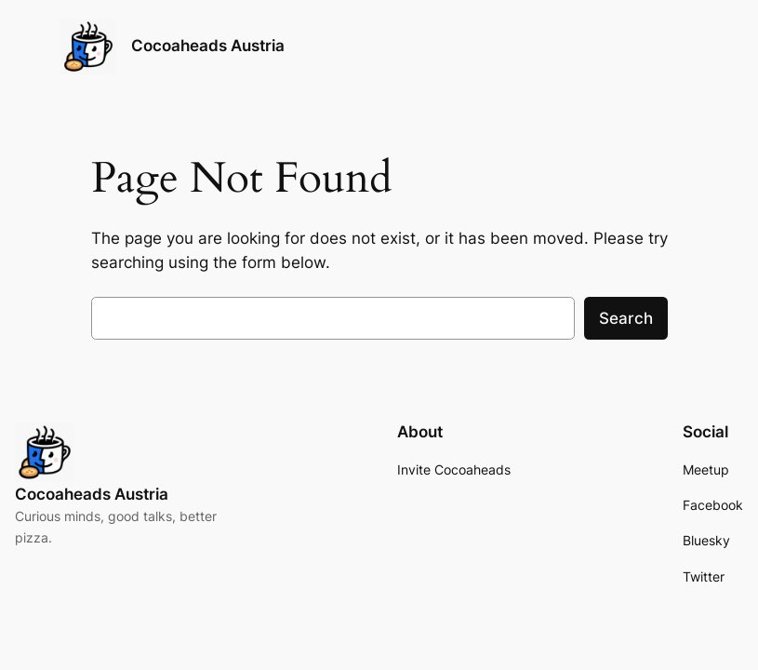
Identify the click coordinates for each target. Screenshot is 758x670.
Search (626, 318)
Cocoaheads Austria (208, 45)
